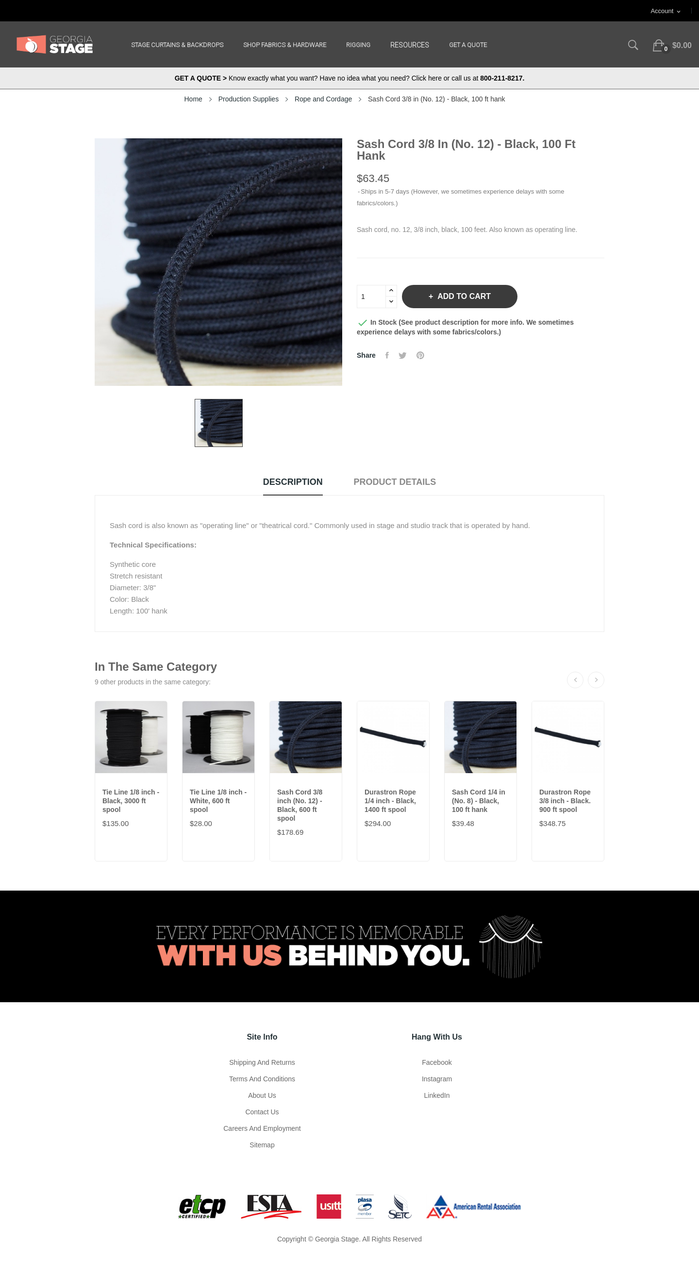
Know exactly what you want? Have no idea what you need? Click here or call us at (350, 78)
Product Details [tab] (395, 482)
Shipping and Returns (262, 1062)
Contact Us (262, 1112)
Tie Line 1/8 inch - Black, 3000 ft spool (130, 800)
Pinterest (420, 355)
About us (262, 1095)
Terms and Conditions (262, 1079)
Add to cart (463, 296)
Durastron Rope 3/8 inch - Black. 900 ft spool (565, 800)
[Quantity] (371, 296)
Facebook (436, 1062)
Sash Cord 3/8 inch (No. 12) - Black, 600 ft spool (299, 805)
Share (387, 355)
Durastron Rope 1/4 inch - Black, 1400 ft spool (390, 800)
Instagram (437, 1079)
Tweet (403, 355)
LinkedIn (437, 1095)
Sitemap (262, 1145)
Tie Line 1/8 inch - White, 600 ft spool (218, 800)
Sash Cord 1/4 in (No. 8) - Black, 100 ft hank (478, 800)
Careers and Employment (262, 1128)
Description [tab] (293, 482)
